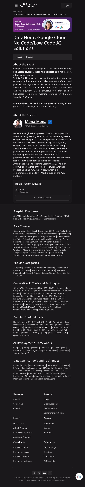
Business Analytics (48, 247)
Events (47, 428)
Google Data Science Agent (43, 379)
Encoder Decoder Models (45, 293)
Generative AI (19, 231)
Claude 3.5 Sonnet (60, 327)
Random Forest (20, 373)
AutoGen (53, 350)
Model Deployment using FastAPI (37, 250)
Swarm (16, 353)
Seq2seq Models (20, 307)
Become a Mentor (21, 456)
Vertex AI (26, 333)
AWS (58, 370)
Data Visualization (53, 373)
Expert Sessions (51, 404)
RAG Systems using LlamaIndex (42, 236)
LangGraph (18, 350)
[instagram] (34, 473)
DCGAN (61, 299)
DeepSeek (31, 231)
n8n (15, 347)
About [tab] (19, 57)
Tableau (34, 247)
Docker (27, 370)
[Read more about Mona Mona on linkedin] (50, 122)
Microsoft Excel (37, 239)
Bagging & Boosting (41, 244)
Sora (67, 322)
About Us (17, 399)
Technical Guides (38, 270)
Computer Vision (35, 373)
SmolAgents (60, 347)
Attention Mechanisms (51, 290)
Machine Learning (53, 239)
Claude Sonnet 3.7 (43, 327)
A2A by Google (46, 347)
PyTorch (16, 368)
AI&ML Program (20, 428)
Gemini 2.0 (18, 327)
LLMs (23, 293)
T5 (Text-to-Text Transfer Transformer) (49, 304)
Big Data (29, 376)
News (27, 270)
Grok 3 (28, 335)
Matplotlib (48, 368)
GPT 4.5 (35, 322)
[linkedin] (44, 473)
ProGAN (16, 301)
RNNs (53, 299)
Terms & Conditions (23, 477)
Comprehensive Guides (54, 413)
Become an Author (21, 447)
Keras (38, 370)
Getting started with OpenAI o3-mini (46, 252)
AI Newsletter (50, 461)
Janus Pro (44, 324)
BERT (21, 290)
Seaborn (58, 368)
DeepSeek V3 (32, 324)
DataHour (17, 11)
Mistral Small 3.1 (34, 330)
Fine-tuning (59, 296)
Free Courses (19, 423)
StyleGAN (43, 288)
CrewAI (28, 350)
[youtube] (50, 473)
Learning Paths (50, 408)
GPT (15, 290)
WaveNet (33, 307)
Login (66, 5)
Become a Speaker (21, 452)
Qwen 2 (50, 333)
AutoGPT (25, 353)
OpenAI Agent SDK (45, 231)
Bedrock (17, 333)
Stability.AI (65, 233)
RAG (50, 296)
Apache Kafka (48, 370)
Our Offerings (50, 447)
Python (26, 239)
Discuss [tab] (29, 57)
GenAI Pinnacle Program (24, 216)
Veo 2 (52, 324)
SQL (26, 365)
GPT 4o (52, 322)
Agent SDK (34, 347)
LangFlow (43, 350)
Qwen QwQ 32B (39, 333)
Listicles (18, 275)
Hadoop (18, 370)
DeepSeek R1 (19, 324)
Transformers (32, 288)
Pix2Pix (52, 288)
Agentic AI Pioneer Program (43, 219)
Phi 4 (15, 330)
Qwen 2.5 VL (61, 333)
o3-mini (60, 322)
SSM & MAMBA (19, 236)
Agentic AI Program (22, 437)
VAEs (22, 288)
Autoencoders (63, 288)
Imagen (27, 304)
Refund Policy (40, 477)
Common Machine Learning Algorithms (51, 376)
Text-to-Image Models (31, 301)
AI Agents (17, 267)
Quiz (59, 273)
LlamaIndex (42, 296)
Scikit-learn (64, 365)
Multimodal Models (41, 299)
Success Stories (48, 273)
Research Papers (32, 273)
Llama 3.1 (26, 322)
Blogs (46, 399)
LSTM (37, 290)
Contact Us (18, 404)
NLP (63, 370)
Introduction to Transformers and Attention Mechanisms (38, 255)
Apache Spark (36, 368)
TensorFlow (52, 365)
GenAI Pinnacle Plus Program (49, 216)
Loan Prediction (58, 244)
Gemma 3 (29, 327)
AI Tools (51, 270)
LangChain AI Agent (22, 299)
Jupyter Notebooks (37, 365)
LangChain (30, 296)
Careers (16, 408)
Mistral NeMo (49, 330)
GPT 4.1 (43, 322)
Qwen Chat (18, 335)
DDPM (45, 301)
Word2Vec (29, 290)
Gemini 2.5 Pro (62, 324)
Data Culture (49, 456)
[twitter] (39, 473)
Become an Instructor (22, 461)
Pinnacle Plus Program (23, 432)
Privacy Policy (55, 477)
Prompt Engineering (46, 267)
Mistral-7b (61, 330)
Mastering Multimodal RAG (35, 242)
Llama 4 (16, 322)
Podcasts (48, 432)
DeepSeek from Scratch (48, 233)
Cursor (51, 309)
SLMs (30, 293)
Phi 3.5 (22, 330)
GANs (15, 288)
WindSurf (42, 309)
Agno (35, 350)
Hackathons (49, 423)
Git (33, 370)
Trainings (48, 452)
